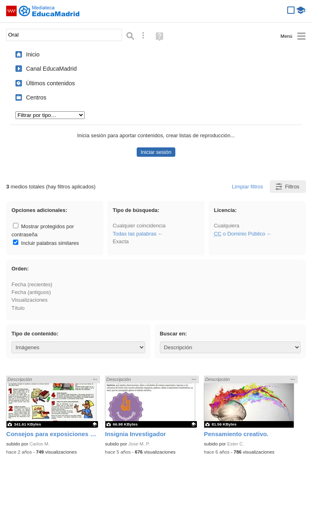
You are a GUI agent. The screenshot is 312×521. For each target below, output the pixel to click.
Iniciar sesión (156, 152)
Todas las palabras (135, 234)
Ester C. (235, 443)
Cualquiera (226, 226)
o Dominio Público (239, 234)
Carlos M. (39, 443)
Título (17, 308)
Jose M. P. (139, 443)
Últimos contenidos (50, 83)
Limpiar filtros (247, 187)
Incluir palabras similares (46, 243)
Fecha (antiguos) (31, 292)
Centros (36, 97)
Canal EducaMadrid (51, 68)
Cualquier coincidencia (139, 226)
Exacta (121, 241)
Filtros (287, 186)
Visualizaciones (29, 300)
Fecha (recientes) (31, 284)
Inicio (32, 54)
